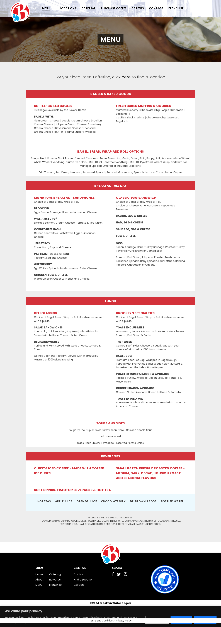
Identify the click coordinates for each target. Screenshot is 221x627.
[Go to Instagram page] (125, 574)
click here (121, 77)
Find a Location (83, 579)
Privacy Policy (124, 620)
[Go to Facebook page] (113, 575)
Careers (138, 8)
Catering (88, 8)
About (39, 579)
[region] (110, 616)
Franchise (176, 8)
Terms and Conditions (101, 620)
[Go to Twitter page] (119, 575)
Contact (156, 8)
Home (39, 574)
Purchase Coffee (113, 8)
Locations (68, 8)
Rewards (55, 579)
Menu (46, 8)
